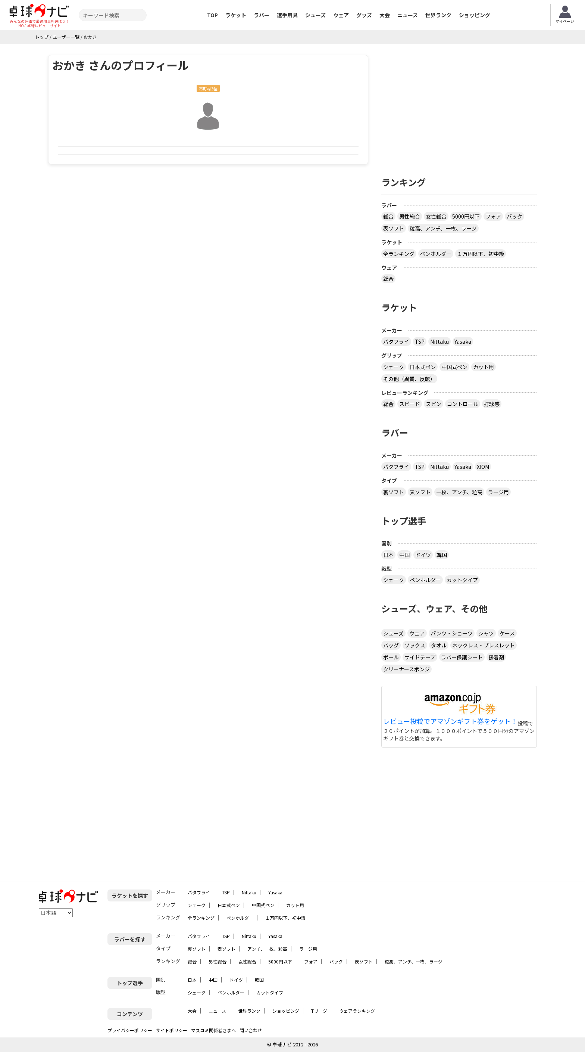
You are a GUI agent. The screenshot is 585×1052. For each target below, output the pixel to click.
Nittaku (439, 341)
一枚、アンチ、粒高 (459, 492)
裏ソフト (393, 492)
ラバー (261, 15)
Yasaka (462, 341)
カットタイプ (462, 580)
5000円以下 (466, 216)
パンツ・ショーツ (452, 633)
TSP (420, 341)
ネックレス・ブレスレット (483, 645)
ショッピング (474, 15)
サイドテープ (419, 657)
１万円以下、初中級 (480, 253)
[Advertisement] (459, 107)
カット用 (483, 367)
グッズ (364, 15)
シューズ (315, 15)
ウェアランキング (357, 1011)
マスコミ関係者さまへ (213, 1030)
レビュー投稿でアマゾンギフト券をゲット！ (450, 721)
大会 (384, 15)
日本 (388, 555)
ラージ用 (498, 492)
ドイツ (423, 555)
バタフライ (396, 341)
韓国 (442, 555)
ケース (507, 633)
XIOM (483, 466)
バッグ (391, 645)
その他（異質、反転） (409, 379)
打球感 (492, 404)
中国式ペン (454, 367)
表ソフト (393, 228)
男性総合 (409, 216)
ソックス (414, 645)
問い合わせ (251, 1030)
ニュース (407, 15)
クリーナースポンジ (406, 669)
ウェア (341, 15)
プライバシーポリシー (129, 1030)
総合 (388, 216)
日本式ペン (423, 367)
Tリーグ (319, 1011)
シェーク (393, 367)
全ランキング (398, 253)
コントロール (462, 404)
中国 (404, 555)
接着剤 (496, 657)
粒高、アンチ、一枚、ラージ (443, 228)
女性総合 (436, 216)
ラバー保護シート (462, 657)
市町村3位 (208, 89)
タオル (439, 645)
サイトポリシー (171, 1030)
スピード (409, 404)
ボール (391, 657)
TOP (212, 15)
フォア (493, 216)
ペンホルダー (435, 253)
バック (514, 216)
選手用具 (287, 15)
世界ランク (438, 15)
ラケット (235, 15)
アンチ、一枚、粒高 (267, 949)
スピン (433, 404)
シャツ (486, 633)
